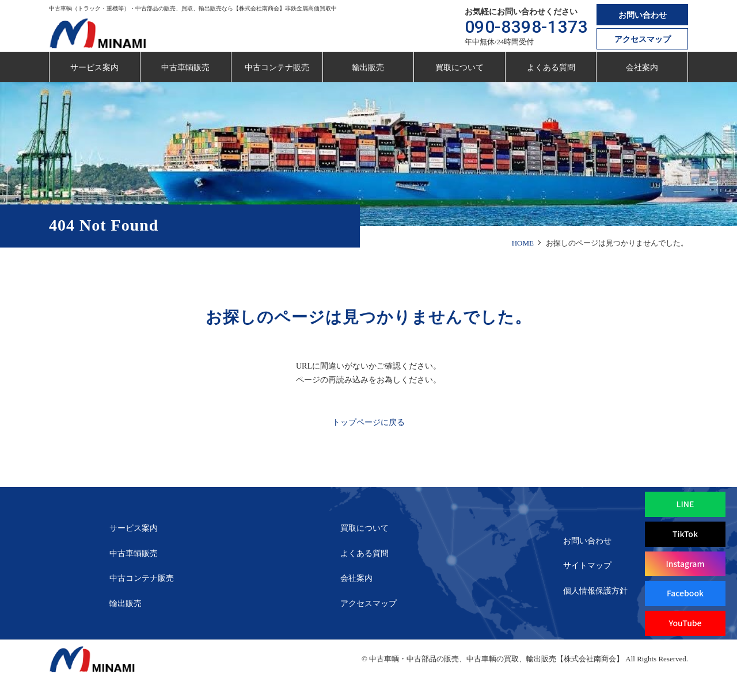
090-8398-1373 (526, 27)
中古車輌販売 (185, 67)
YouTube (684, 623)
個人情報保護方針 (595, 591)
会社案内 (642, 67)
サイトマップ (587, 565)
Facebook (685, 593)
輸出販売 (368, 67)
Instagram (685, 563)
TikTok (685, 533)
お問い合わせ (642, 15)
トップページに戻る (368, 422)
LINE (685, 504)
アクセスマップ (642, 39)
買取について (459, 67)
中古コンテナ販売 (277, 67)
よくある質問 (551, 67)
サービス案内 (94, 67)
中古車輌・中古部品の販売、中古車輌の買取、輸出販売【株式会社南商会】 (496, 658)
